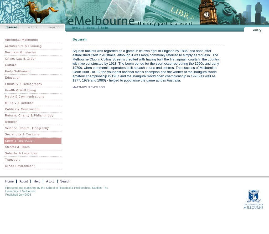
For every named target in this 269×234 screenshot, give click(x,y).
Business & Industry (20, 52)
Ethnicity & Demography (23, 83)
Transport (12, 159)
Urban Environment (20, 165)
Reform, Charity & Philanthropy (29, 115)
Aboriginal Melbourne (21, 39)
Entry (257, 30)
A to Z (33, 27)
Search (53, 27)
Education (12, 77)
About (91, 27)
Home (76, 27)
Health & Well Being (20, 90)
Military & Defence (19, 102)
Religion (11, 121)
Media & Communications (24, 96)
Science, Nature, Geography (27, 128)
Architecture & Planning (23, 46)
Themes (12, 27)
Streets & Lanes (17, 147)
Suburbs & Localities (21, 153)
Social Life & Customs (22, 134)
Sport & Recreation (20, 140)
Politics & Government (22, 109)
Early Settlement (18, 71)
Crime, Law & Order (20, 58)
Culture (10, 65)
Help (104, 27)
